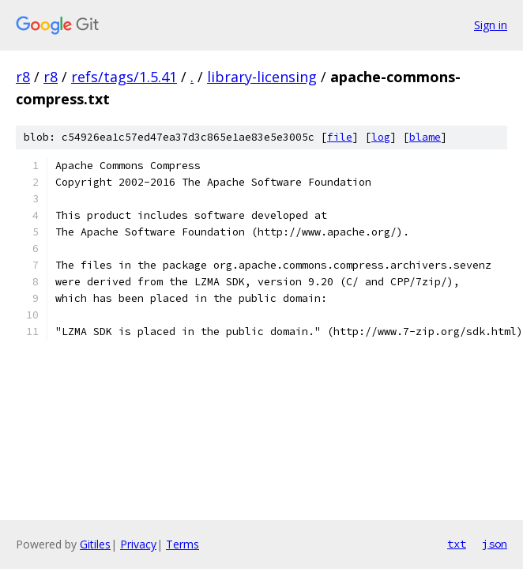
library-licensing (262, 76)
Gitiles (95, 544)
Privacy (138, 544)
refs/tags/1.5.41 (124, 76)
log (380, 137)
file (339, 137)
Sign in (490, 24)
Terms (182, 544)
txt (456, 544)
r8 (23, 76)
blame (425, 137)
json (494, 544)
